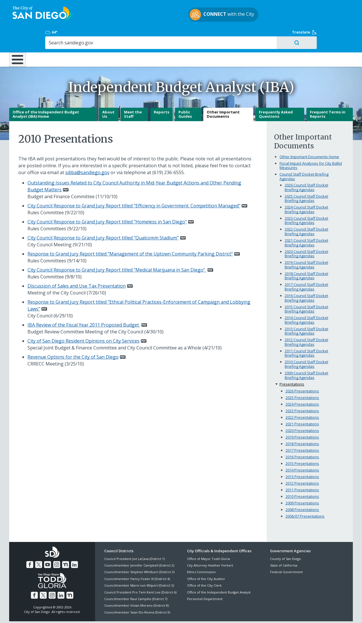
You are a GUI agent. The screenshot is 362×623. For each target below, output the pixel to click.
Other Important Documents (223, 94)
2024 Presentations (302, 384)
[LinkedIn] (73, 544)
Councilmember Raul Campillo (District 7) (135, 579)
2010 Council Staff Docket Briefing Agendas (306, 344)
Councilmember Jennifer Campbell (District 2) (139, 545)
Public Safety (269, 35)
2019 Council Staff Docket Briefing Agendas (306, 244)
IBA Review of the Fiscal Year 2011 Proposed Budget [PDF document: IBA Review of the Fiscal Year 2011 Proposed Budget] (83, 305)
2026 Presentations (302, 371)
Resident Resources (110, 35)
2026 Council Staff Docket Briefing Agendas (306, 167)
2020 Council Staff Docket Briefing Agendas (306, 233)
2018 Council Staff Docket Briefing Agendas (306, 256)
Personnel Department (205, 579)
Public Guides (185, 94)
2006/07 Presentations (305, 496)
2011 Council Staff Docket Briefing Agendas (306, 333)
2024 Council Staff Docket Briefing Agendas (306, 189)
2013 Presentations (302, 456)
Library (213, 35)
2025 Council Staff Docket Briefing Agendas (306, 178)
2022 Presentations (302, 397)
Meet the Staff (133, 94)
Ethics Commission (201, 552)
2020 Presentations (302, 410)
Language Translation (206, 611)
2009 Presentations (302, 483)
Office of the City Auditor (206, 559)
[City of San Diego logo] (38, 14)
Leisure (57, 35)
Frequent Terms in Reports (327, 94)
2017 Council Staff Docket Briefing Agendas (306, 267)
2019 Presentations (302, 417)
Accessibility (168, 611)
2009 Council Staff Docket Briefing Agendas (306, 355)
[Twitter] (39, 544)
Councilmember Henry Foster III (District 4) (137, 559)
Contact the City (245, 611)
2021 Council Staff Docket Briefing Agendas (306, 222)
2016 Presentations (302, 436)
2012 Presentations (302, 463)
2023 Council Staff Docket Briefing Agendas (306, 200)
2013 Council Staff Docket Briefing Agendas (306, 311)
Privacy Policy (139, 611)
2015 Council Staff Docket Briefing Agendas (306, 289)
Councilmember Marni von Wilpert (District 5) (139, 565)
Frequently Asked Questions (276, 94)
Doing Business (161, 35)
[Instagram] (56, 544)
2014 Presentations (302, 450)
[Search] (303, 17)
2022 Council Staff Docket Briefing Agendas (306, 211)
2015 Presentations (302, 443)
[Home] (20, 37)
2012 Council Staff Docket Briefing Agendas (306, 322)
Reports (161, 92)
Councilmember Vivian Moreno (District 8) (136, 585)
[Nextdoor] (64, 544)
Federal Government (286, 552)
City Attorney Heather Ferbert (210, 545)
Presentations (292, 363)
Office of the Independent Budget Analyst (219, 572)
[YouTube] (47, 544)
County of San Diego (285, 538)
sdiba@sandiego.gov (87, 152)
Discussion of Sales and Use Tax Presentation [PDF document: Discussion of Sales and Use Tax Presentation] (76, 266)
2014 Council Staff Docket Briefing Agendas (306, 300)
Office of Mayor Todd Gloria (208, 538)
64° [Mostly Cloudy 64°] (273, 7)
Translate (340, 7)
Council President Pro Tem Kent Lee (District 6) (140, 572)
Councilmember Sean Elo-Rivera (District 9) (137, 592)
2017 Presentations (302, 430)
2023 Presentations (302, 390)
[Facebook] (30, 544)
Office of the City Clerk (204, 565)
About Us (108, 94)
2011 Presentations (302, 469)
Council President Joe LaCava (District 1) (134, 538)
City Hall (324, 35)
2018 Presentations (302, 423)
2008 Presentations (302, 489)
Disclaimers (111, 611)
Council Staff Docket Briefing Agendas (304, 156)
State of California (283, 545)
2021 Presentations (302, 403)
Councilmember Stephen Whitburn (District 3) (139, 552)
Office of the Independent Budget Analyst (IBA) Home (46, 94)
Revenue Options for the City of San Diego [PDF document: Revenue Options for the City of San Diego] (73, 337)
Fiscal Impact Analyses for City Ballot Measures (311, 145)
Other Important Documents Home (309, 136)
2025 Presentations (302, 377)
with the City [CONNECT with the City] (179, 15)
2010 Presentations (302, 476)
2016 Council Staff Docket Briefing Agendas (306, 278)
